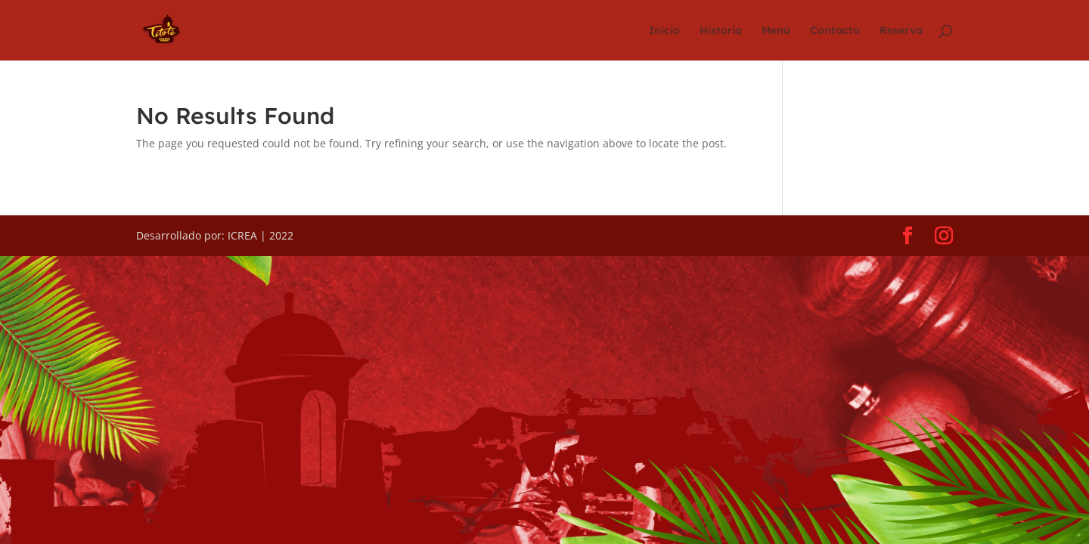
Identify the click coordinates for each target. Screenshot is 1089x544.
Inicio (664, 31)
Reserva (901, 31)
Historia (721, 31)
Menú (776, 31)
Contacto (835, 31)
